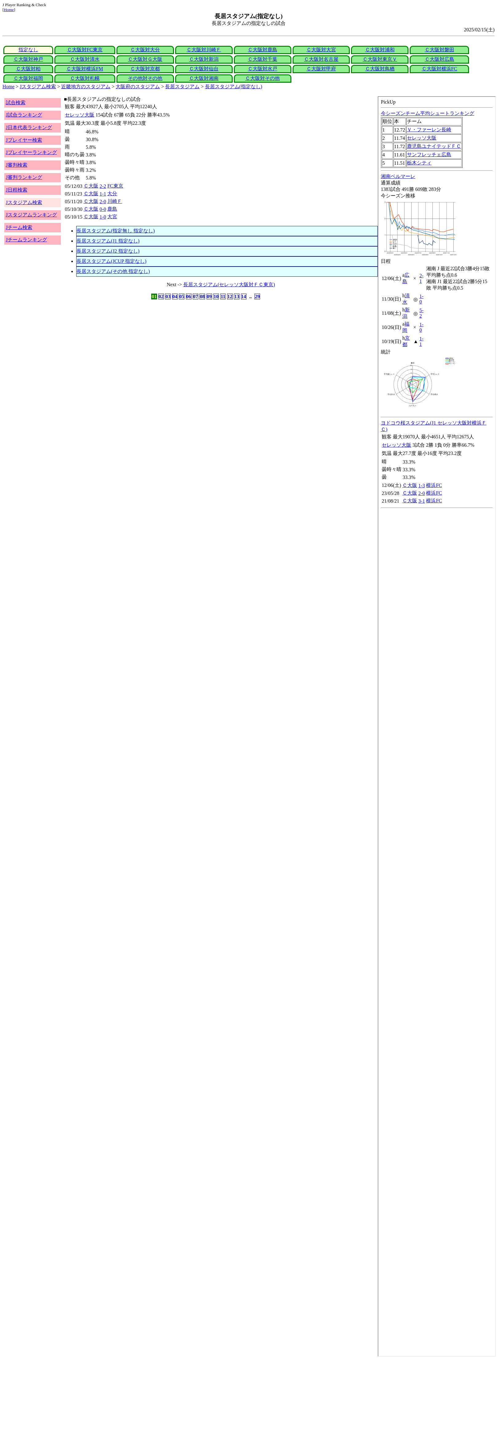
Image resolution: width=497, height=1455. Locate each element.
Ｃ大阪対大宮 (321, 49)
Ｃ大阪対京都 (145, 68)
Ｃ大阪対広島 (439, 59)
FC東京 (115, 185)
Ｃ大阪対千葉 (262, 59)
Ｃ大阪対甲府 (321, 68)
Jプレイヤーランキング (31, 152)
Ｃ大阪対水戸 (262, 68)
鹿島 (112, 209)
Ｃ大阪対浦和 (380, 49)
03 (167, 296)
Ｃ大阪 (91, 185)
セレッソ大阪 (79, 114)
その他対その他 (145, 78)
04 (174, 296)
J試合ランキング (24, 114)
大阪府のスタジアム (138, 86)
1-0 (103, 216)
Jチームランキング (26, 239)
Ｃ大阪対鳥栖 (380, 68)
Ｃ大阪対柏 (28, 68)
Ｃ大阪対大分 (145, 49)
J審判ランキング (24, 177)
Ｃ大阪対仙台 (204, 68)
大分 (112, 193)
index (437, 726)
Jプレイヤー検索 (24, 140)
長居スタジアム (182, 86)
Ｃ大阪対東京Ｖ (380, 59)
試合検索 (16, 102)
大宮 (112, 216)
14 (243, 296)
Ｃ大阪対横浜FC (439, 68)
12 (229, 296)
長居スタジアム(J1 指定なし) (108, 240)
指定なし (28, 49)
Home (9, 9)
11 (223, 296)
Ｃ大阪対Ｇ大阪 (145, 59)
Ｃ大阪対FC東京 (85, 49)
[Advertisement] (186, 1406)
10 (216, 296)
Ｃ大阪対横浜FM (84, 68)
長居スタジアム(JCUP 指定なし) (111, 261)
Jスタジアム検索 (38, 86)
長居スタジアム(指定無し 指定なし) (116, 230)
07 (195, 296)
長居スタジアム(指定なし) (233, 86)
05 (181, 296)
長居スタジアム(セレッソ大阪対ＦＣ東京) (229, 284)
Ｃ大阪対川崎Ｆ (204, 49)
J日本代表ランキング (29, 127)
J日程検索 (16, 189)
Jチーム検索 (19, 227)
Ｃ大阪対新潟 (204, 59)
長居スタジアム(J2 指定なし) (108, 251)
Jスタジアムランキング (31, 214)
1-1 (103, 193)
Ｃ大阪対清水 (85, 59)
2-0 (103, 201)
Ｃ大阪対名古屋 (321, 59)
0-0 (103, 209)
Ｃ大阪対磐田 (439, 49)
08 (202, 296)
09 (209, 296)
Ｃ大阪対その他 (262, 78)
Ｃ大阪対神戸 (28, 59)
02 (161, 296)
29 (257, 296)
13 (236, 296)
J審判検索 (16, 165)
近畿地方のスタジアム (85, 86)
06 (188, 296)
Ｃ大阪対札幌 (85, 78)
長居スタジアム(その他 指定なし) (113, 271)
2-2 (103, 186)
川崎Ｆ (114, 201)
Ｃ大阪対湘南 (204, 78)
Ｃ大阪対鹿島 (262, 49)
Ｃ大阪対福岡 (28, 78)
